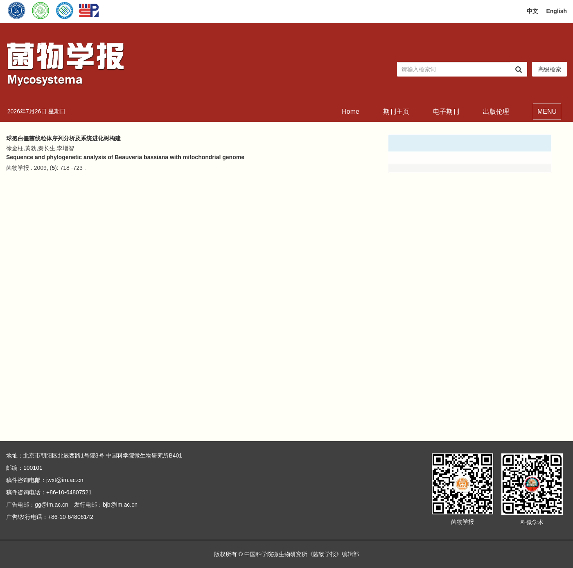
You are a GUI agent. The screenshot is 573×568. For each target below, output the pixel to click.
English (556, 11)
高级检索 (549, 69)
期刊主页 (396, 111)
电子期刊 (446, 111)
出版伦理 (496, 111)
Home (350, 111)
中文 (532, 11)
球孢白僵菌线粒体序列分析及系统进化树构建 (63, 138)
